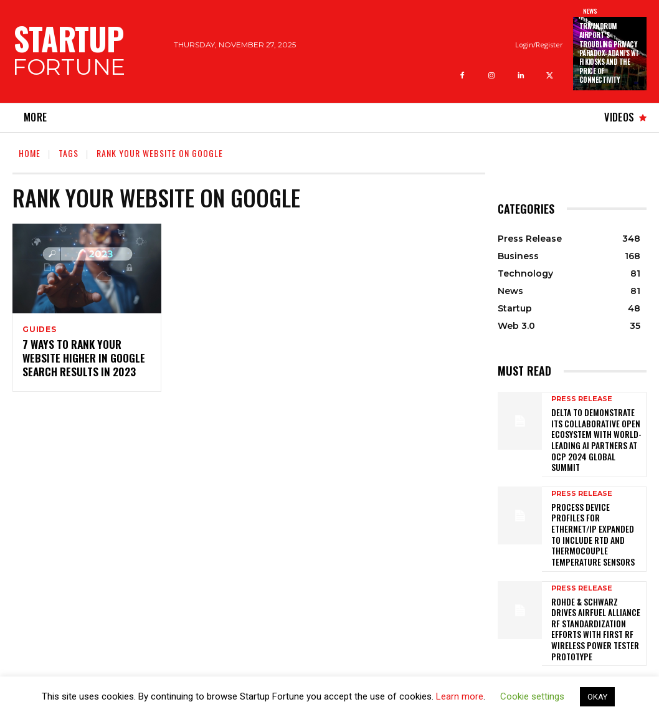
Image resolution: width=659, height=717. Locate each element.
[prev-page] (505, 635)
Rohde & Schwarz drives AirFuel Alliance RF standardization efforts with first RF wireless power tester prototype (594, 585)
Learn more (459, 696)
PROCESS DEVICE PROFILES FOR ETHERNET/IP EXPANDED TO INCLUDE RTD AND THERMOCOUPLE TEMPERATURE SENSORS (594, 508)
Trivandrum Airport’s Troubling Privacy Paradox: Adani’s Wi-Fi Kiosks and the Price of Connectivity (609, 53)
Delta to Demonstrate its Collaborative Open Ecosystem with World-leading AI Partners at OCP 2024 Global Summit (596, 431)
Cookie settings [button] (532, 696)
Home (29, 152)
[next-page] (525, 635)
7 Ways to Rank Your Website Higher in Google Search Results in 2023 (77, 358)
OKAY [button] (597, 696)
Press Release (581, 399)
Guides (39, 329)
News (590, 11)
